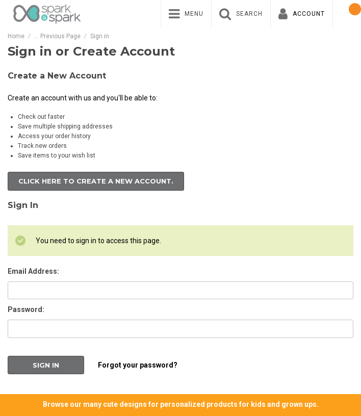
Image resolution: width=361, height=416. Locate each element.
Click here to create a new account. (95, 181)
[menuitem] (186, 14)
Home (16, 36)
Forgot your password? (137, 365)
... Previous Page (57, 36)
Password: (26, 309)
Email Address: (33, 271)
